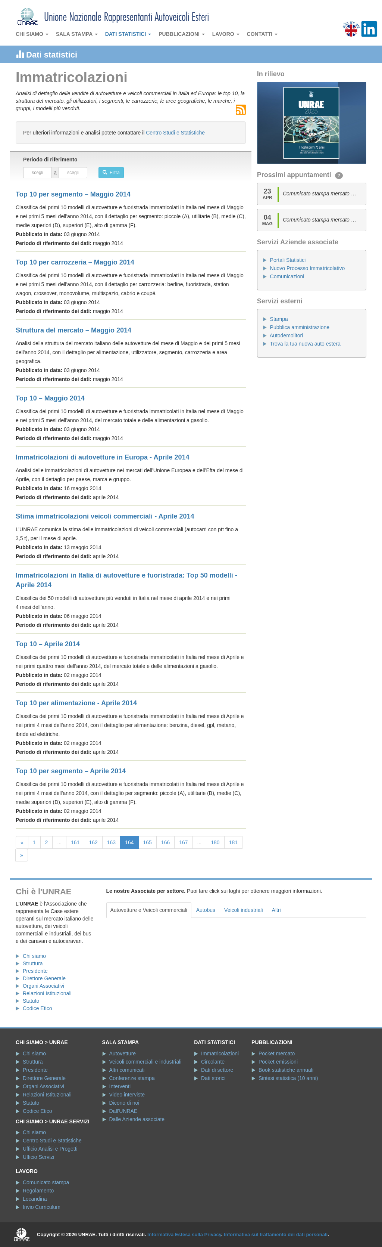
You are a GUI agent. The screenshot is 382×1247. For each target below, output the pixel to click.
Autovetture (122, 1053)
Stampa (279, 319)
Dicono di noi (124, 1103)
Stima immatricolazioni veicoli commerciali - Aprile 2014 (105, 516)
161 (75, 842)
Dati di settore (217, 1070)
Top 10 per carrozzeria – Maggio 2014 (75, 262)
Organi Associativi (43, 986)
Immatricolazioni (220, 1053)
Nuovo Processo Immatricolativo (307, 268)
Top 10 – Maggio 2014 (50, 398)
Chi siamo (32, 34)
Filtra (111, 172)
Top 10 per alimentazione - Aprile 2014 (76, 703)
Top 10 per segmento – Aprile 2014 (71, 771)
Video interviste (127, 1095)
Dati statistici (128, 34)
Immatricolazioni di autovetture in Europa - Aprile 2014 (102, 457)
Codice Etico (37, 1008)
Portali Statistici (288, 260)
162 (93, 842)
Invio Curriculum (41, 1207)
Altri (276, 910)
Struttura (33, 963)
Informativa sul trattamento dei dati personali (276, 1234)
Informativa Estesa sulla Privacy (184, 1234)
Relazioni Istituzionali (47, 993)
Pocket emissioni (278, 1062)
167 (183, 842)
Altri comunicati (127, 1070)
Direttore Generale (44, 978)
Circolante (213, 1062)
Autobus (205, 910)
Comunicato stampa (46, 1182)
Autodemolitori (286, 335)
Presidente (35, 971)
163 (111, 842)
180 (215, 842)
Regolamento (38, 1191)
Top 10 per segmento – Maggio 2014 (73, 194)
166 (165, 842)
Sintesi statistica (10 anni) (288, 1078)
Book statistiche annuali (286, 1070)
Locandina (35, 1199)
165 (147, 842)
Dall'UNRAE (123, 1111)
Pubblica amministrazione (300, 327)
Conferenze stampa (132, 1078)
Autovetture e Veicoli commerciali (148, 910)
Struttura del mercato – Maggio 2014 (73, 330)
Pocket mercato (277, 1053)
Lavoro (225, 34)
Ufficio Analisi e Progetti (50, 1149)
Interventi (120, 1086)
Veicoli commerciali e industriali (145, 1062)
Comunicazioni (287, 276)
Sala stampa (77, 34)
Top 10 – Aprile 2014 (48, 644)
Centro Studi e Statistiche (175, 133)
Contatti (262, 34)
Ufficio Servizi (38, 1157)
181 (233, 842)
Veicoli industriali (243, 910)
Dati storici (213, 1078)
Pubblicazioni (182, 34)
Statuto (31, 1001)
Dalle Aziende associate (137, 1119)
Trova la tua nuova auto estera (305, 344)
